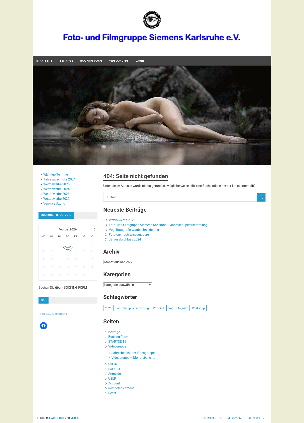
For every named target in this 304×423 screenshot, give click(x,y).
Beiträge (66, 61)
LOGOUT (114, 369)
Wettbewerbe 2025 (56, 184)
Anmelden (115, 374)
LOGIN (140, 61)
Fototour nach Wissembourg (129, 234)
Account (114, 383)
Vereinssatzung (54, 203)
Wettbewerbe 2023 (56, 194)
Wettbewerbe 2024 (56, 189)
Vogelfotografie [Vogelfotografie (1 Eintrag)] (178, 308)
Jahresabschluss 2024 (125, 239)
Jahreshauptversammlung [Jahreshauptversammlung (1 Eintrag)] (132, 308)
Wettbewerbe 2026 (122, 220)
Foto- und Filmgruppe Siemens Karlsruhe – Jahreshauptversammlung (158, 225)
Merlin (74, 417)
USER (112, 378)
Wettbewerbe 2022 (56, 199)
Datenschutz (255, 418)
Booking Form (91, 61)
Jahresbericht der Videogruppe (133, 353)
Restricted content (121, 388)
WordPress (57, 417)
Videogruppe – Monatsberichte (133, 358)
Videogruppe (118, 61)
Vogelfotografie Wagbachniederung (134, 230)
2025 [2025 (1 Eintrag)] (108, 308)
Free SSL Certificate (53, 313)
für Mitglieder (212, 418)
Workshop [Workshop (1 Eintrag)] (198, 308)
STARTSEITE (44, 61)
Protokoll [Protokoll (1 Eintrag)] (158, 308)
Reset (112, 393)
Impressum (234, 418)
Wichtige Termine (55, 174)
